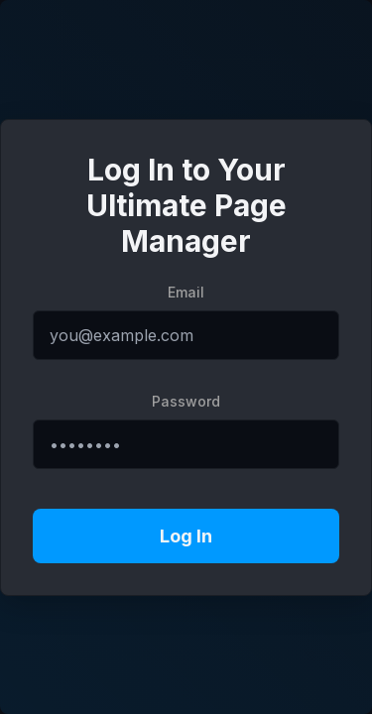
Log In (186, 536)
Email (186, 292)
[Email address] (186, 335)
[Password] (186, 444)
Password (186, 401)
